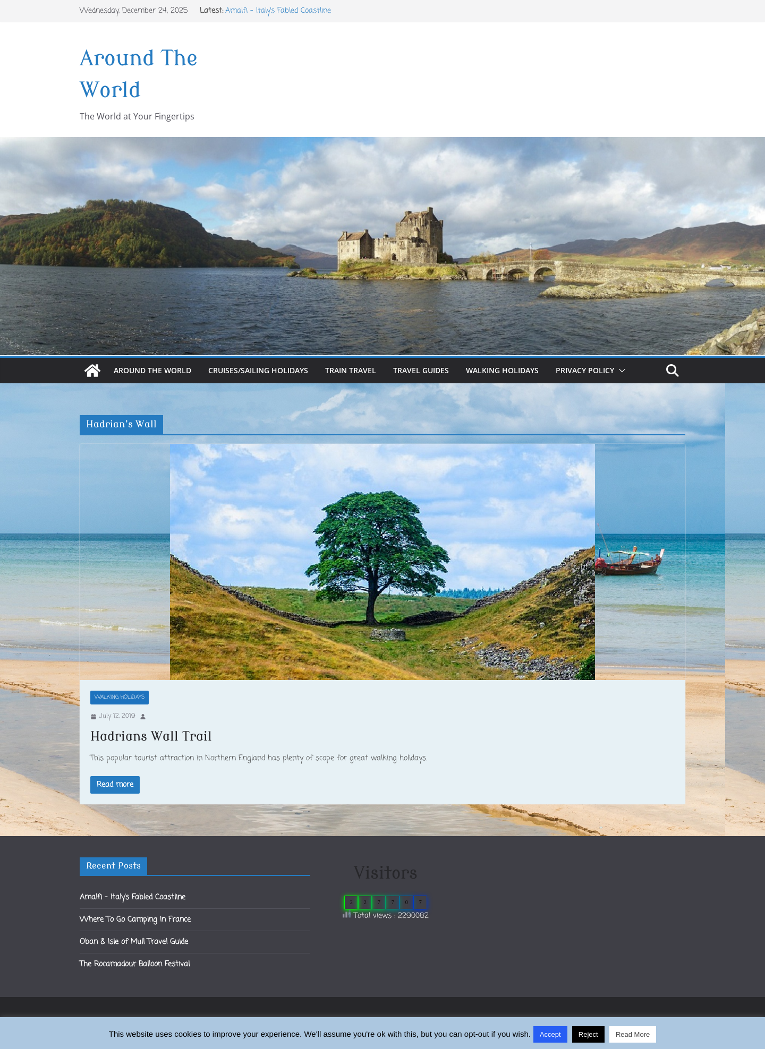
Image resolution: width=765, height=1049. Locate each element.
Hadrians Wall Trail (151, 736)
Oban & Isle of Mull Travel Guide (134, 942)
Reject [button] (588, 1034)
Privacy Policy (585, 370)
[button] (620, 370)
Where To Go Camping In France (135, 919)
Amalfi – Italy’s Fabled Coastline (278, 10)
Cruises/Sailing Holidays (258, 370)
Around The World (152, 370)
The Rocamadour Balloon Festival (135, 964)
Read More (633, 1034)
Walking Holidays (502, 370)
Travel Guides (421, 370)
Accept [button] (550, 1034)
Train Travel (350, 370)
